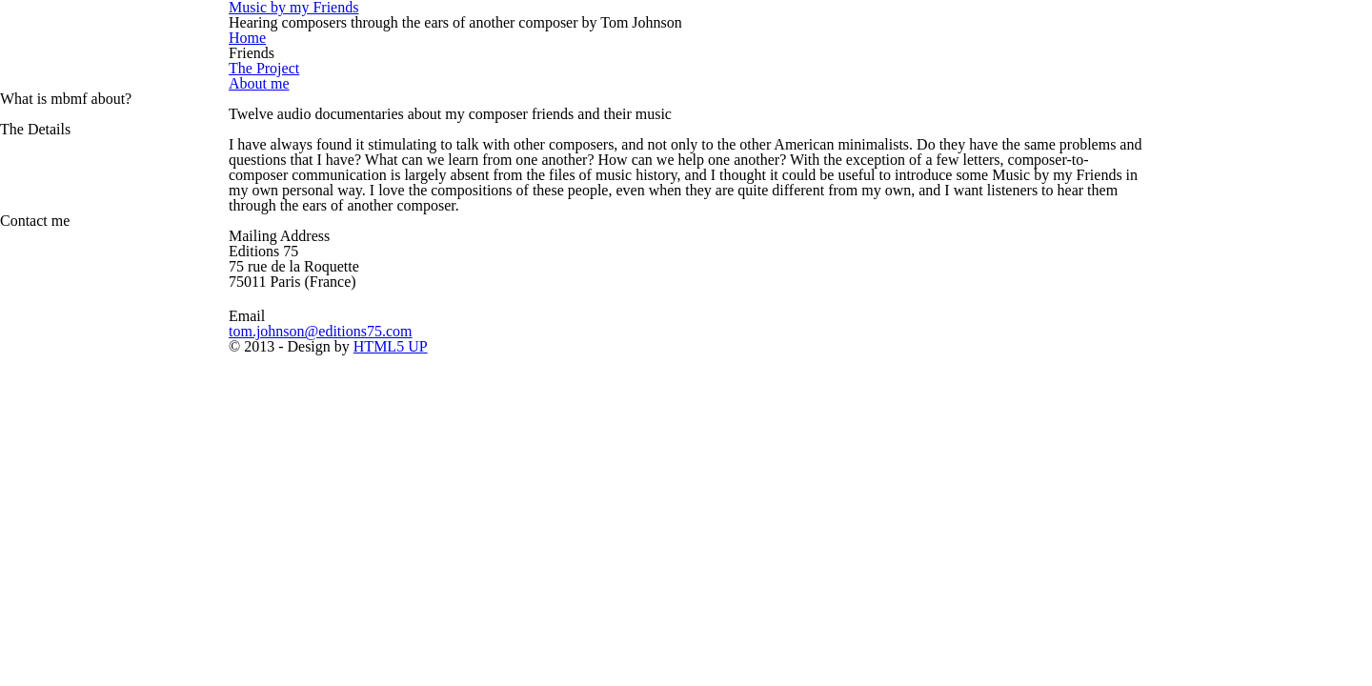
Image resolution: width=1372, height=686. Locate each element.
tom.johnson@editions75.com (214, 327)
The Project (153, 68)
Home (134, 38)
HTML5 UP (753, 342)
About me (146, 83)
